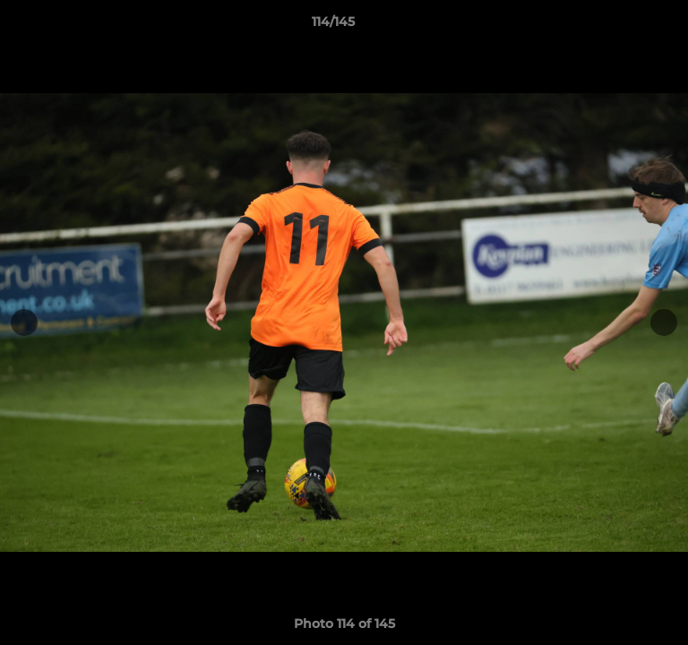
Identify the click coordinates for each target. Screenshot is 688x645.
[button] (623, 26)
